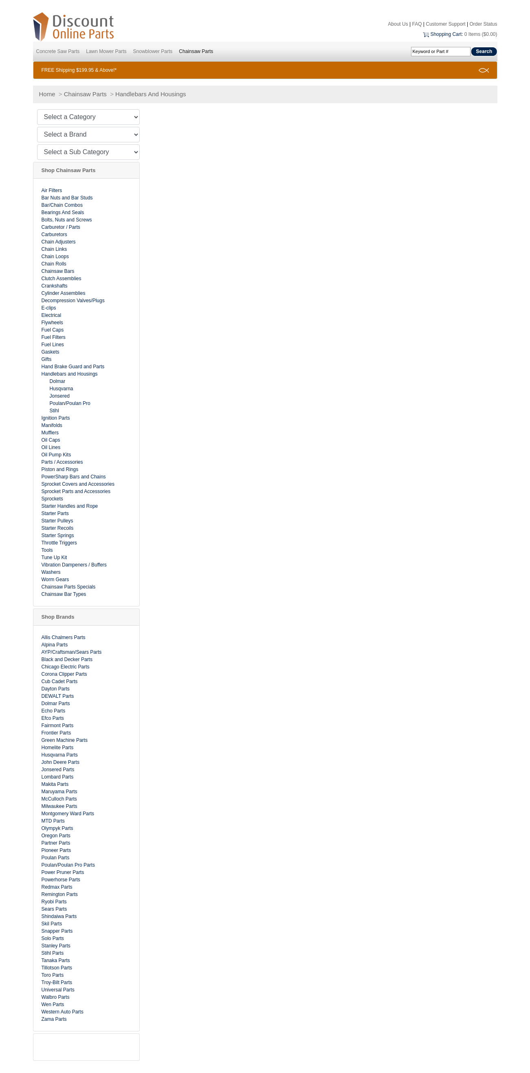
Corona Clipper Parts (64, 674)
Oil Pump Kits (56, 455)
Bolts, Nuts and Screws (67, 220)
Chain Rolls (54, 264)
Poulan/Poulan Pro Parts (68, 865)
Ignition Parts (56, 418)
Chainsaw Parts (196, 51)
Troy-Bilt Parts (57, 982)
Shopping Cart (446, 34)
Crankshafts (55, 286)
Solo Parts (53, 938)
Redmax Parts (57, 887)
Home (47, 94)
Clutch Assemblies (61, 278)
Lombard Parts (58, 777)
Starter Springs (58, 535)
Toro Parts (53, 975)
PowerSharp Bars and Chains (74, 477)
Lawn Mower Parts (106, 51)
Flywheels (52, 322)
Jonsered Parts (58, 769)
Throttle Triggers (59, 543)
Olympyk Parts (57, 828)
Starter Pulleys (57, 521)
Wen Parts (53, 1004)
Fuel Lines (53, 344)
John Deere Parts (60, 762)
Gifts (47, 359)
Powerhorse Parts (61, 880)
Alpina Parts (55, 645)
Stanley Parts (56, 946)
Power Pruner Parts (63, 872)
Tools (47, 550)
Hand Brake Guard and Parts (73, 366)
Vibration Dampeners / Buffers (74, 565)
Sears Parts (54, 909)
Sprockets (52, 499)
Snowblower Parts (153, 51)
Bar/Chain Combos (62, 205)
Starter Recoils (58, 528)
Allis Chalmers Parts (64, 637)
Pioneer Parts (56, 850)
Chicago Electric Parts (66, 667)
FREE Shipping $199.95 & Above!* (79, 70)
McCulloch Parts (59, 799)
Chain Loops (55, 256)
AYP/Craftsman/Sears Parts (72, 652)
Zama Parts (54, 1019)
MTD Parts (53, 821)
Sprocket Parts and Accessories (76, 491)
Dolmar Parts (56, 703)
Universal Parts (58, 990)
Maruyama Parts (59, 791)
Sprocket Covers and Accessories (78, 484)
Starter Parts (55, 513)
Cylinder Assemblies (64, 293)
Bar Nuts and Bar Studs (67, 198)
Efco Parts (53, 718)
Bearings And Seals (63, 212)
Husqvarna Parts (60, 755)
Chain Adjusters (59, 242)
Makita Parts (55, 784)
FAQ (417, 24)
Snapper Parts (57, 931)
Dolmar (58, 381)
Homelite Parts (58, 747)
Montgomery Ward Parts (68, 813)
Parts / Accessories (62, 462)
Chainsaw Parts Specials (69, 587)
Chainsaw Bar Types (64, 594)
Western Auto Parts (63, 1012)
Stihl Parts (53, 953)
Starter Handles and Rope (70, 506)
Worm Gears (55, 579)
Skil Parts (52, 924)
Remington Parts (60, 894)
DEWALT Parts (58, 696)
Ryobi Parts (54, 902)
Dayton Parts (56, 689)
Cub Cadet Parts (60, 681)
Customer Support (445, 24)
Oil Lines (51, 447)
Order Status (483, 24)
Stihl (54, 411)
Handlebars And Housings (150, 94)
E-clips (49, 308)
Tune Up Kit (54, 557)
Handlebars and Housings (70, 374)
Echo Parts (54, 711)
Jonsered (60, 396)
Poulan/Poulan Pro (70, 403)
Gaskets (50, 352)
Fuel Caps (53, 330)
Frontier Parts (56, 733)
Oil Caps (51, 440)
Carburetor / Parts (61, 227)
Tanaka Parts (56, 960)
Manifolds (52, 425)
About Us (398, 24)
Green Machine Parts (65, 740)
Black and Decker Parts (67, 659)
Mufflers (50, 433)
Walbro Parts (56, 997)
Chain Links (54, 249)
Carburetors (54, 234)
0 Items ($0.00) (480, 34)
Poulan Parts (56, 858)
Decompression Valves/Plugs (73, 300)
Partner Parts (56, 843)
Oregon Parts (56, 835)
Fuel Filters (54, 337)
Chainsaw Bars (58, 271)
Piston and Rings (60, 469)
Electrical (52, 315)
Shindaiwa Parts (59, 916)
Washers (51, 572)
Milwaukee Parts (59, 806)
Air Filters (52, 190)
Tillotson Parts (57, 968)
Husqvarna (61, 389)
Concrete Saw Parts (58, 51)
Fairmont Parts (58, 725)
